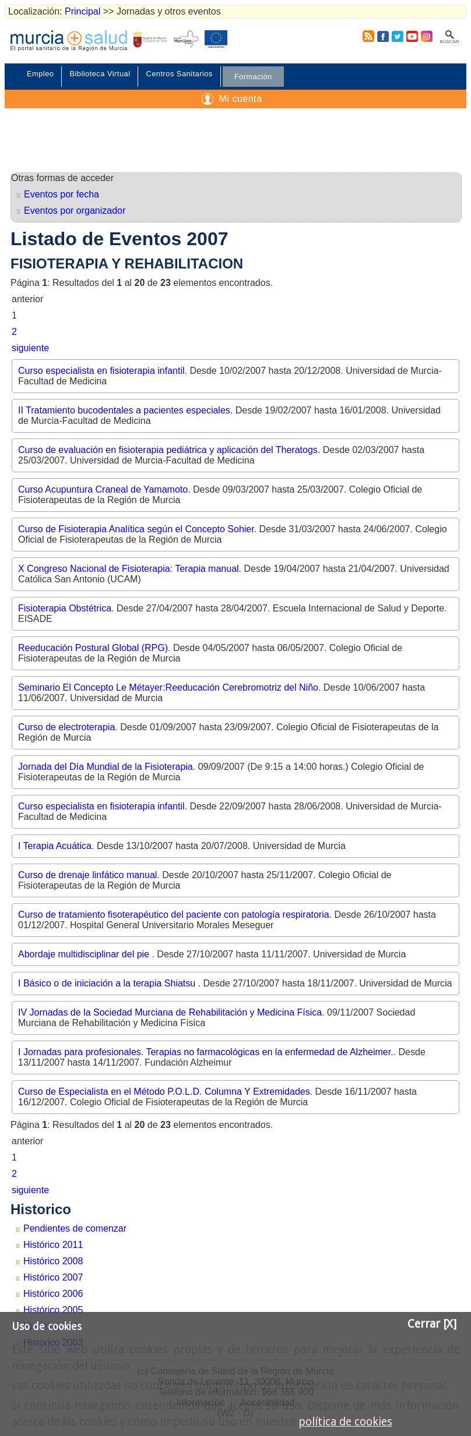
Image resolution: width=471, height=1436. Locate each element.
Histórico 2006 (53, 1294)
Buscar (449, 41)
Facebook (382, 36)
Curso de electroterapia (66, 727)
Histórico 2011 (53, 1245)
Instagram (426, 36)
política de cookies (345, 1421)
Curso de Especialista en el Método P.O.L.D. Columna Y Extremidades (164, 1092)
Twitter (397, 36)
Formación (253, 76)
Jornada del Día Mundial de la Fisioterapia (105, 767)
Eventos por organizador (74, 210)
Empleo (40, 73)
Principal (82, 11)
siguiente (30, 348)
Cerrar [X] (431, 1324)
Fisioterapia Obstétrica (64, 608)
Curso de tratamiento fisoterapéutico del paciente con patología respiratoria (173, 914)
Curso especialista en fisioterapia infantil (101, 371)
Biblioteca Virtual (99, 73)
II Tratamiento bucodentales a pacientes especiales (124, 410)
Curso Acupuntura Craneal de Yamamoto (103, 489)
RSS (366, 36)
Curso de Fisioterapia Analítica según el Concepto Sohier (136, 529)
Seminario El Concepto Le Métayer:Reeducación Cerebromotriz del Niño (168, 687)
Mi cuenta (240, 99)
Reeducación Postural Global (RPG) (93, 648)
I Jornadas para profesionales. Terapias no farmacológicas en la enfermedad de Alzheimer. (205, 1052)
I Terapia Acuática (55, 846)
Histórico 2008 (53, 1261)
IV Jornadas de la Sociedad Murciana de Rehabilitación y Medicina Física (170, 1012)
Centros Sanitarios (179, 73)
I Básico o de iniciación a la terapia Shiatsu (108, 983)
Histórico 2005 (53, 1310)
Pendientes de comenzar (74, 1228)
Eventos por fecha (61, 194)
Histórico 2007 (53, 1277)
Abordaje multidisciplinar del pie (85, 954)
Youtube (411, 36)
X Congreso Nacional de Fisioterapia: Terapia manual (128, 569)
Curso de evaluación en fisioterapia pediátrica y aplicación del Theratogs (168, 450)
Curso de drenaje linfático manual (87, 875)
